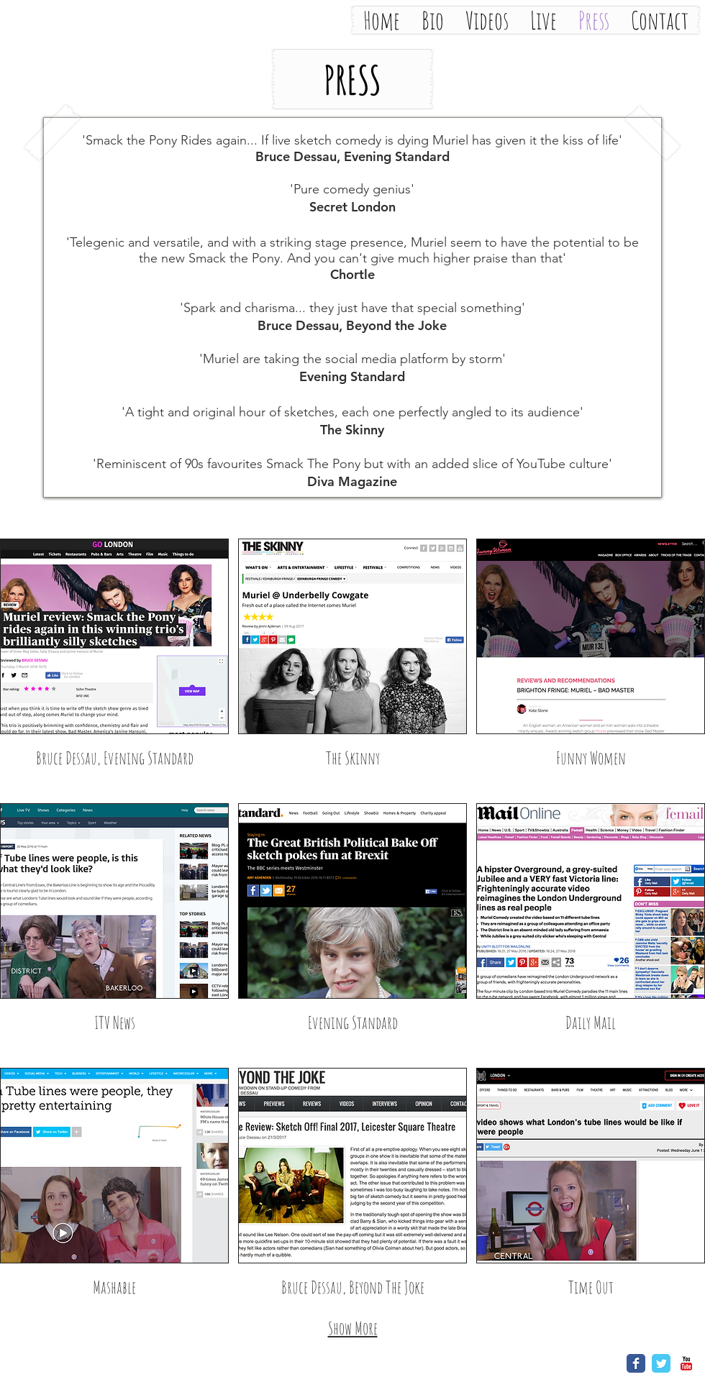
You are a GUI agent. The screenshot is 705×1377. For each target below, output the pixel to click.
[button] (352, 79)
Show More (353, 1328)
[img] (590, 666)
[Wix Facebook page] (636, 1363)
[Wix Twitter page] (661, 1363)
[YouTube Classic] (686, 1363)
